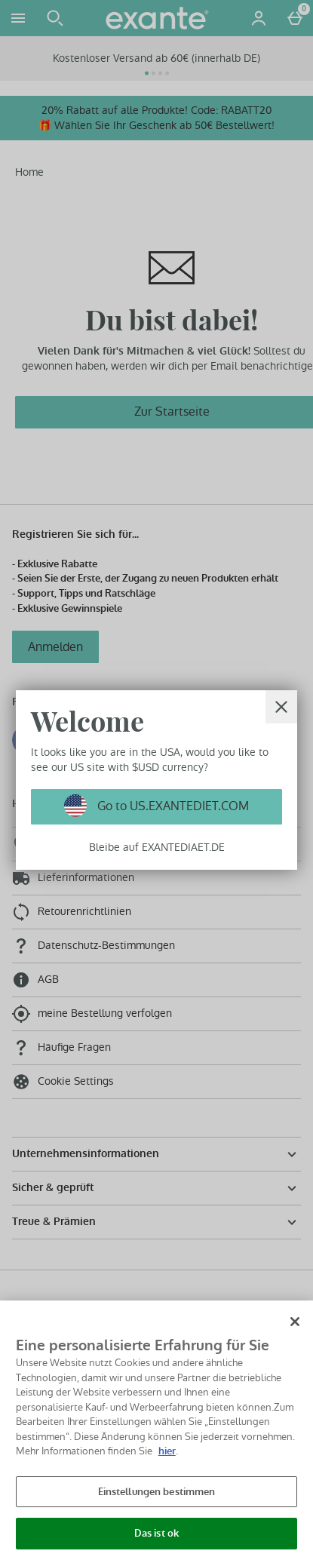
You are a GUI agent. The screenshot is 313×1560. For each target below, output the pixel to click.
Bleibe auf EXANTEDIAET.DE (157, 847)
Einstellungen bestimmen (157, 1491)
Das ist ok (156, 1533)
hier (167, 1451)
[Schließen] (294, 1321)
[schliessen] (281, 706)
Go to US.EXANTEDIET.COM (171, 806)
